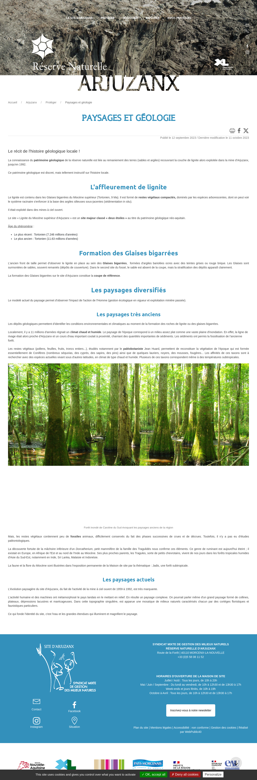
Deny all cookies (185, 774)
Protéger (51, 102)
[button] (247, 37)
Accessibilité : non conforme (191, 713)
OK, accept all (153, 774)
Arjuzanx (31, 102)
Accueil (12, 102)
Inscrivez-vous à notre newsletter (190, 700)
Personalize (213, 774)
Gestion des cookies (223, 713)
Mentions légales (160, 713)
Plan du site (141, 713)
